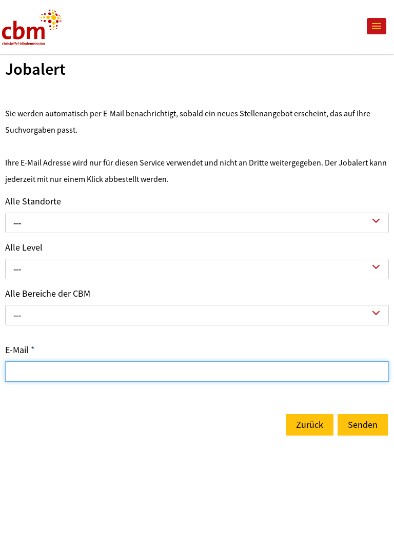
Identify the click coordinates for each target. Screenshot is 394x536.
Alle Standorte (33, 201)
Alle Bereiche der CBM (47, 293)
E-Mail (20, 350)
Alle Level (24, 247)
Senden (363, 424)
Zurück (309, 424)
